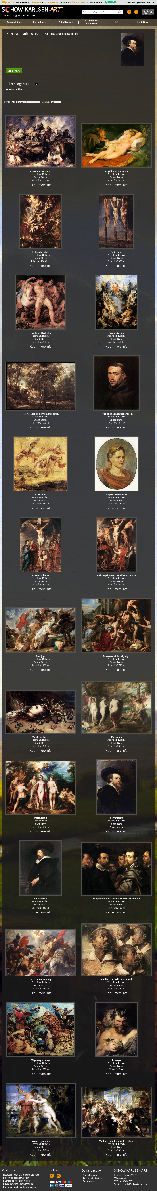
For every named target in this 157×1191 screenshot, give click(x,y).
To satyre (116, 1060)
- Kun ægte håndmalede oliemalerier (19, 1187)
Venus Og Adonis (41, 1141)
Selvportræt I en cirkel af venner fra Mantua (116, 898)
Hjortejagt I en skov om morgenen (41, 413)
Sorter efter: (9, 102)
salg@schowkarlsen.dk (136, 1184)
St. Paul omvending (40, 979)
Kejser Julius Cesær (116, 494)
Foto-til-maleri (66, 22)
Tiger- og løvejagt (40, 1060)
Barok (44, 177)
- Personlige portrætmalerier (15, 1178)
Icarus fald (40, 494)
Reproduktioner (15, 22)
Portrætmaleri (40, 22)
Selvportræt (116, 818)
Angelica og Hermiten (116, 171)
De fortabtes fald (40, 252)
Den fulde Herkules (40, 333)
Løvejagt (40, 656)
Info (117, 22)
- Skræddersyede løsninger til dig (17, 1184)
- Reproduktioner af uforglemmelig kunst (21, 1175)
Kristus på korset (41, 575)
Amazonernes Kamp (40, 171)
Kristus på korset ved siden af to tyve (116, 575)
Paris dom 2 (40, 818)
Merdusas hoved (40, 737)
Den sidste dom (116, 333)
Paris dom (116, 737)
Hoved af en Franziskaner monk (116, 413)
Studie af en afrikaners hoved (116, 979)
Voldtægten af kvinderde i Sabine (116, 1141)
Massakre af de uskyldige (116, 656)
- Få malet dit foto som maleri (16, 1181)
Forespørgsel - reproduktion (91, 22)
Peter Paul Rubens (41, 174)
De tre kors (116, 252)
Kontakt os (142, 22)
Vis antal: (46, 102)
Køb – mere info (40, 185)
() (148, 11)
